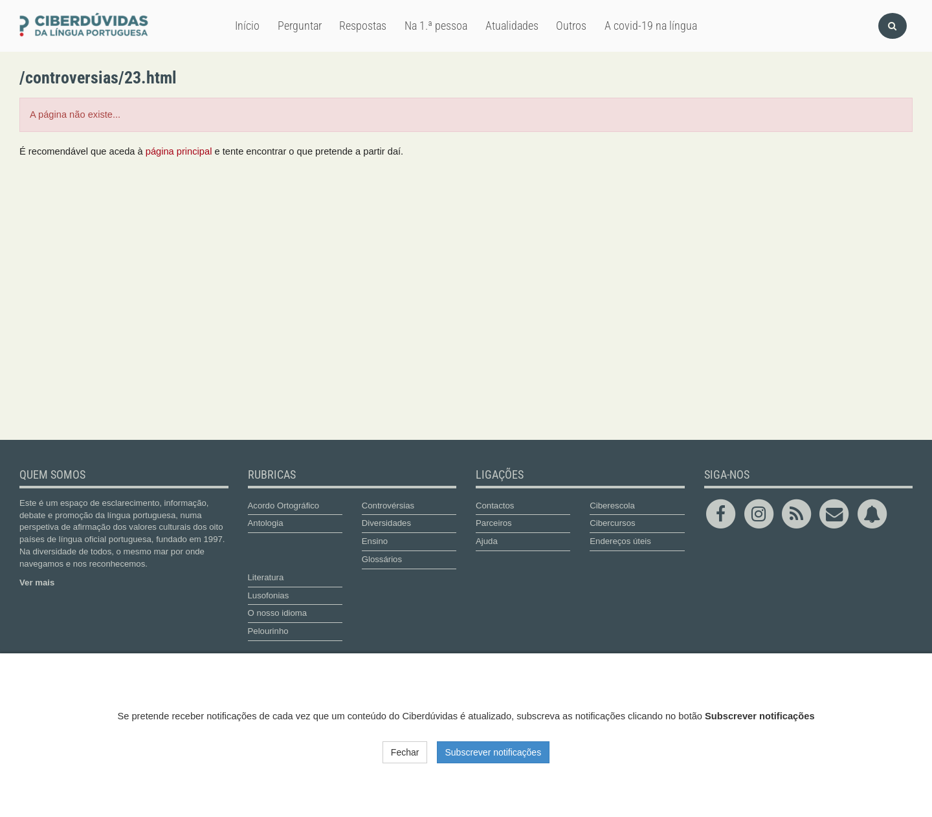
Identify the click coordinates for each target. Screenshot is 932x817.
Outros (571, 25)
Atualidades (511, 25)
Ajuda (487, 541)
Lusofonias (268, 595)
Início (247, 25)
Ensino (375, 541)
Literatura (266, 577)
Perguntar (300, 25)
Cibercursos (612, 523)
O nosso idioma (277, 613)
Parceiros (494, 523)
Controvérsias (388, 505)
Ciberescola (612, 505)
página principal (179, 151)
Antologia (265, 523)
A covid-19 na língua (651, 25)
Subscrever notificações (493, 752)
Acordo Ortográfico (284, 505)
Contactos (495, 505)
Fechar (405, 752)
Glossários (382, 559)
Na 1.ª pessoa (436, 25)
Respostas (362, 25)
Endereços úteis (620, 541)
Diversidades (386, 523)
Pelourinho (268, 631)
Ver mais (36, 582)
